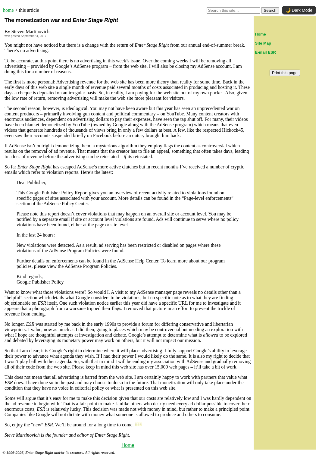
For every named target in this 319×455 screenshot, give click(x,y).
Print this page (285, 73)
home (8, 10)
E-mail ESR (265, 52)
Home (127, 445)
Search (270, 10)
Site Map (263, 43)
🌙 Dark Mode (299, 10)
